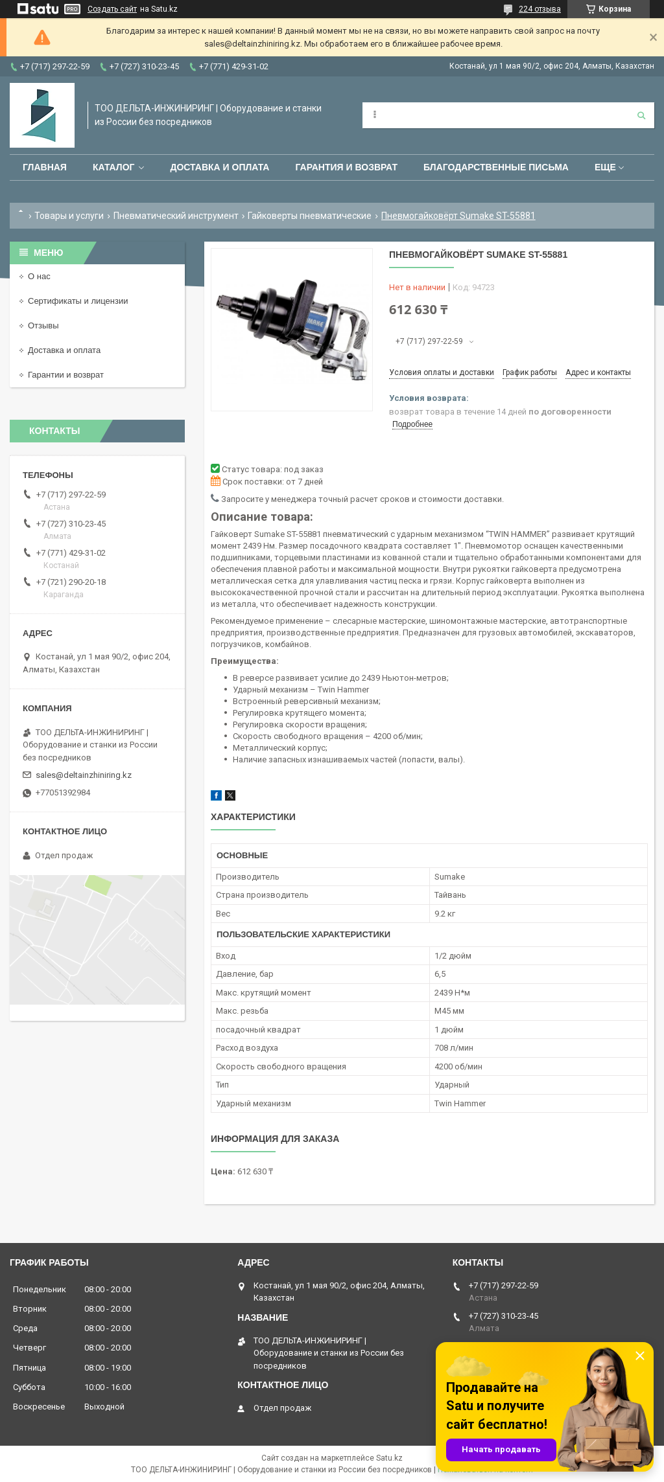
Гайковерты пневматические (310, 216)
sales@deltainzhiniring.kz (84, 775)
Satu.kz (389, 1458)
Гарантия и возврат (346, 167)
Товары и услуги (69, 216)
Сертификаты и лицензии (78, 301)
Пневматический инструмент (176, 216)
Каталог (114, 167)
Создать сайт (112, 9)
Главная (45, 167)
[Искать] (641, 115)
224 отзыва (540, 9)
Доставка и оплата (219, 167)
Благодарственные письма (496, 167)
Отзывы (43, 325)
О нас (39, 276)
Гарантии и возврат (66, 375)
